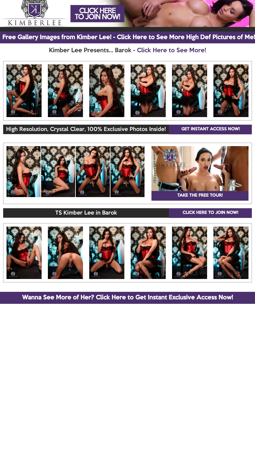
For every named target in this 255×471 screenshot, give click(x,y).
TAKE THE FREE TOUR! (200, 195)
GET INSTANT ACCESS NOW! (210, 129)
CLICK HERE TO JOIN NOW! (210, 213)
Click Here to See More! (171, 50)
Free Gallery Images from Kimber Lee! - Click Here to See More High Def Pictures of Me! (128, 37)
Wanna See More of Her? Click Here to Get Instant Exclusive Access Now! (127, 297)
